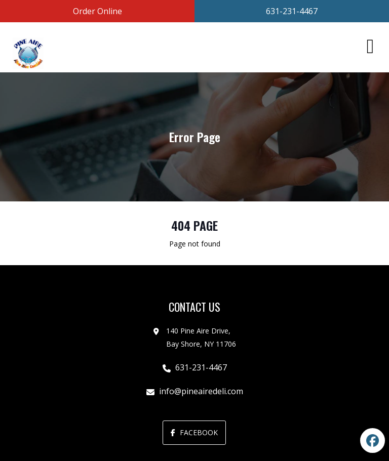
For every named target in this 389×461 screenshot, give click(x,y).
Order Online (97, 11)
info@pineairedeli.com (201, 391)
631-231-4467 (201, 367)
